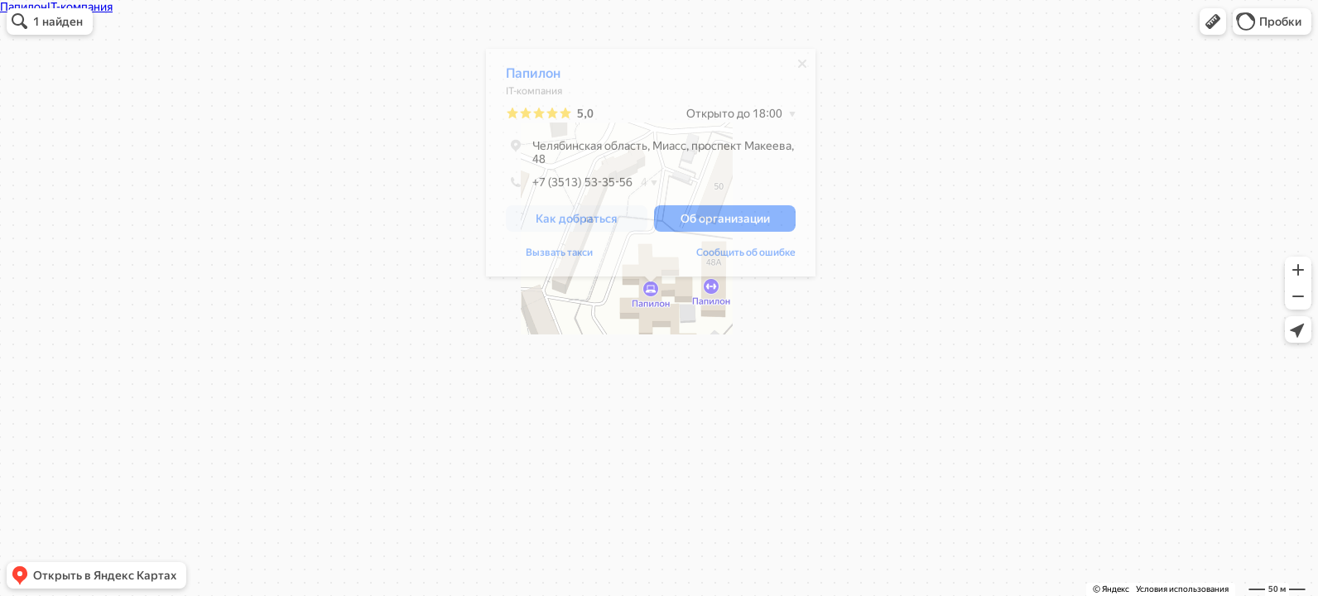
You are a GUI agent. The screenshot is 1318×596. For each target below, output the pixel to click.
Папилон (533, 77)
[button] (1213, 21)
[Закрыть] (802, 67)
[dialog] (650, 167)
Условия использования (1182, 589)
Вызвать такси (559, 256)
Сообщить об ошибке (746, 256)
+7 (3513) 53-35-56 (569, 186)
